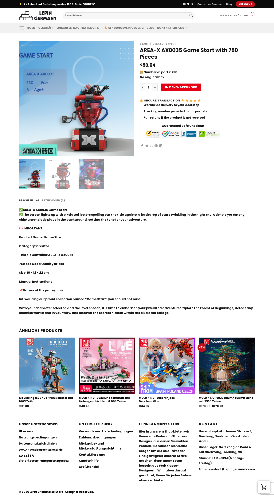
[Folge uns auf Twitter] (188, 4)
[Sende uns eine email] (192, 4)
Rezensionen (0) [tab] (53, 200)
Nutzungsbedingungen (38, 437)
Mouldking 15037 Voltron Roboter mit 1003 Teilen (46, 399)
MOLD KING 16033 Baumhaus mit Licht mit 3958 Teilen (226, 399)
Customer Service (209, 4)
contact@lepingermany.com (232, 469)
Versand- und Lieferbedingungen (106, 431)
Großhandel (89, 467)
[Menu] (21, 28)
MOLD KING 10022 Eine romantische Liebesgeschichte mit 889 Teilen (104, 399)
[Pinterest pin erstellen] (156, 146)
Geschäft (46, 28)
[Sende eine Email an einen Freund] (151, 146)
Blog (229, 4)
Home (31, 28)
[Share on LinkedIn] (160, 146)
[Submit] (191, 15)
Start (144, 44)
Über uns (26, 431)
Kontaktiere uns (172, 28)
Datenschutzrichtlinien (38, 443)
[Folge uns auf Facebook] (181, 4)
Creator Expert (164, 44)
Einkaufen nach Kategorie (79, 28)
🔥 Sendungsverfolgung (124, 28)
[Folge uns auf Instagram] (184, 4)
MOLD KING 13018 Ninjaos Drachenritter (157, 399)
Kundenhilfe (89, 460)
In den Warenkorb (181, 87)
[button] (264, 487)
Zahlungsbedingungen (97, 437)
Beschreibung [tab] (29, 200)
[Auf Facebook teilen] (142, 146)
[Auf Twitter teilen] (146, 146)
